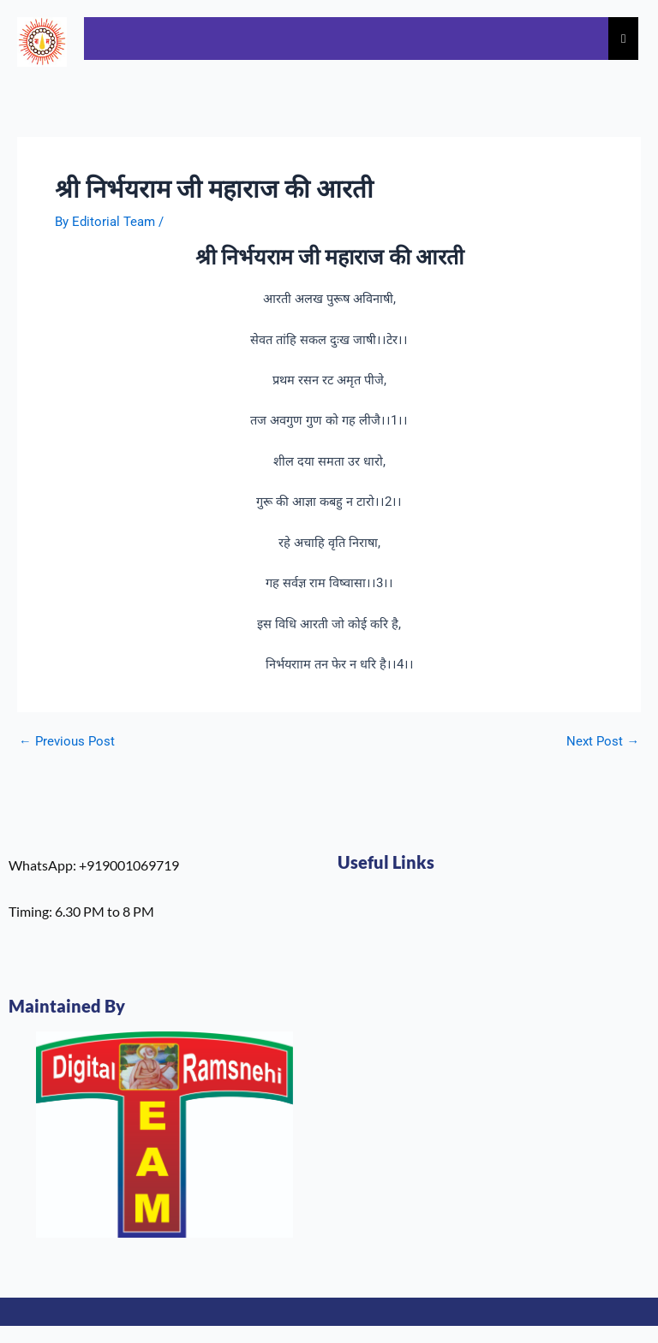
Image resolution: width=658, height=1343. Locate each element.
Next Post (602, 741)
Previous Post (67, 741)
